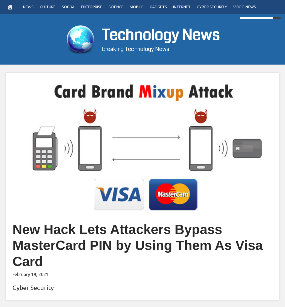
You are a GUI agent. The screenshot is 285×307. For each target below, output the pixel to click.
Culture (48, 7)
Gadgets (158, 7)
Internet (182, 7)
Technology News (161, 35)
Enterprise (91, 7)
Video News (244, 7)
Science (116, 7)
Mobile (137, 7)
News (28, 7)
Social (68, 7)
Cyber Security (212, 7)
